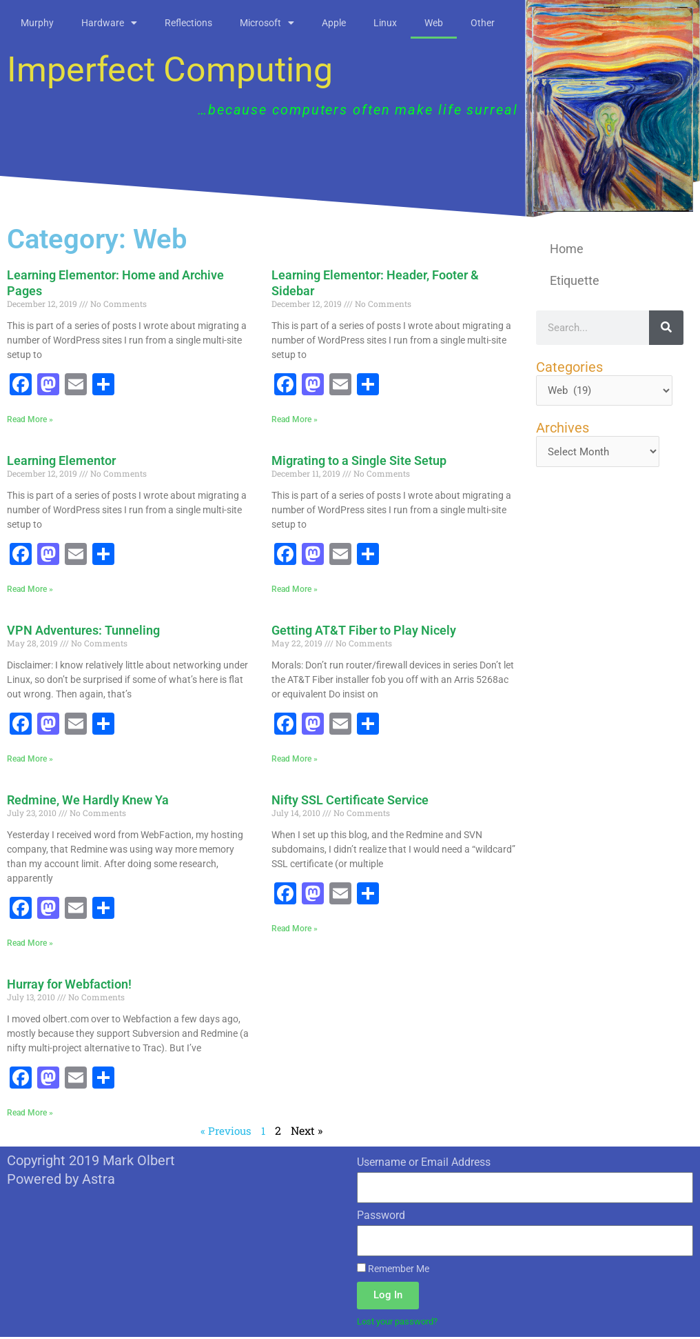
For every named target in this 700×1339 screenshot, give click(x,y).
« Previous (225, 1131)
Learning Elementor (61, 460)
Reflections (188, 22)
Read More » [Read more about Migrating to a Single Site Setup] (294, 589)
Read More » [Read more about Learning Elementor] (30, 589)
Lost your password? (402, 1322)
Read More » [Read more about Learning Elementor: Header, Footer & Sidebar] (294, 419)
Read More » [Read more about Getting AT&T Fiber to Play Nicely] (294, 759)
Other (483, 22)
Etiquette (574, 280)
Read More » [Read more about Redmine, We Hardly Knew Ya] (30, 944)
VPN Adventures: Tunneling (83, 631)
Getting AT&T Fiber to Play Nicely (363, 631)
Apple (334, 22)
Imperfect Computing (170, 70)
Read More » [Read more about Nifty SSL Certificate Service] (294, 929)
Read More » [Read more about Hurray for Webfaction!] (30, 1113)
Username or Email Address (424, 1163)
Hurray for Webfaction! (69, 985)
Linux (385, 22)
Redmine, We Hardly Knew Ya (88, 800)
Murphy (37, 22)
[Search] (666, 327)
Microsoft (267, 22)
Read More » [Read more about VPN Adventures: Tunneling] (30, 759)
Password (381, 1216)
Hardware (109, 22)
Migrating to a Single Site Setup (358, 460)
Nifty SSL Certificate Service (350, 800)
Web (433, 22)
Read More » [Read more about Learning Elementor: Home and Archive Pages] (30, 419)
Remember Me (393, 1270)
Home (567, 248)
